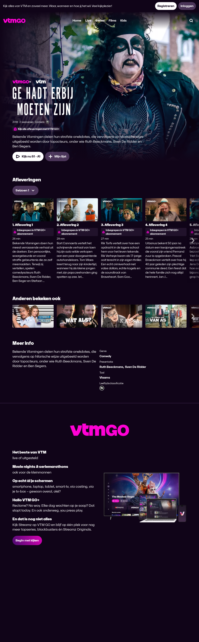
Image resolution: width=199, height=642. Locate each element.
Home (76, 20)
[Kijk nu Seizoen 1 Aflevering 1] (28, 156)
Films (112, 20)
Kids (123, 20)
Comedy (105, 356)
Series (100, 20)
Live (88, 20)
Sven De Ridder (135, 367)
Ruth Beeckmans (111, 367)
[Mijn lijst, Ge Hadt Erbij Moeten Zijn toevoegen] (57, 156)
